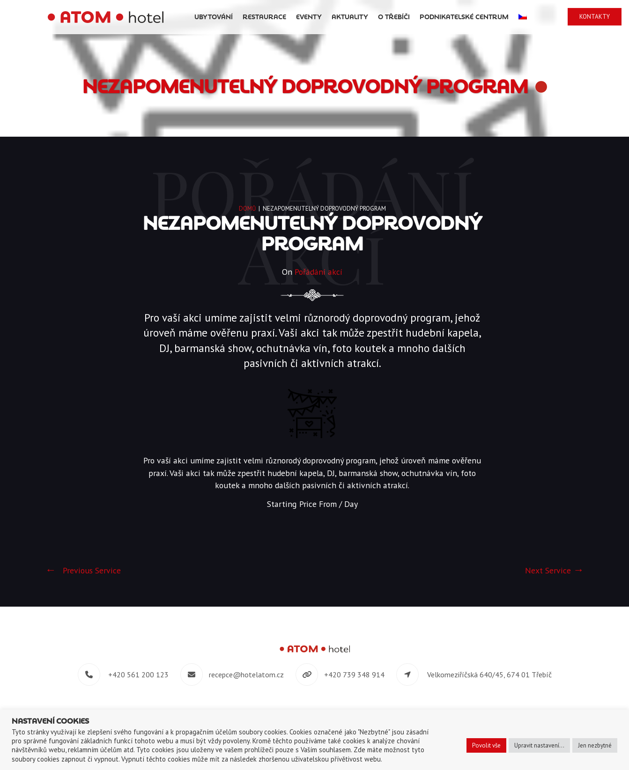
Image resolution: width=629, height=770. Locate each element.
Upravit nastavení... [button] (539, 745)
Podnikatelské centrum (495, 17)
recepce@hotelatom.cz (246, 675)
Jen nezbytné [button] (595, 745)
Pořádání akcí (318, 272)
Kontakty (597, 17)
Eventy (340, 17)
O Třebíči (425, 17)
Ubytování (245, 17)
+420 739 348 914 (354, 675)
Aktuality (381, 17)
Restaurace (296, 17)
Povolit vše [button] (486, 745)
